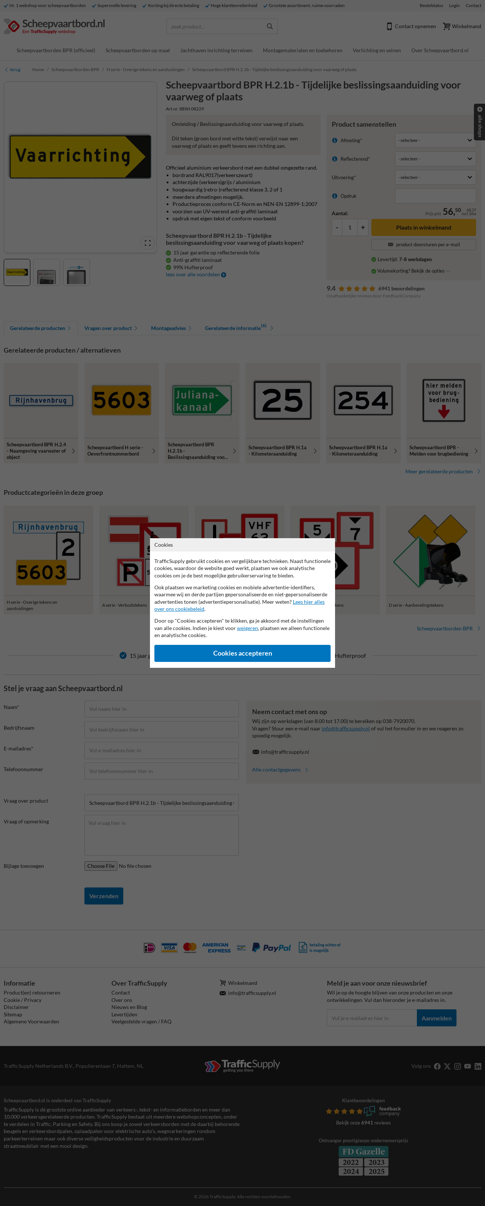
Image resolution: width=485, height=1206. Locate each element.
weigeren (247, 628)
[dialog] (242, 603)
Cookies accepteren (242, 653)
